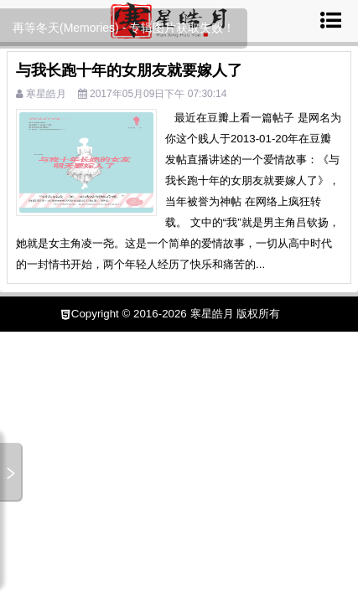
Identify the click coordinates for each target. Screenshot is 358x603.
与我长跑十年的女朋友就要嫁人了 (129, 70)
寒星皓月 (46, 94)
